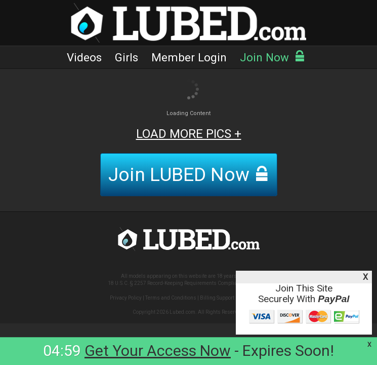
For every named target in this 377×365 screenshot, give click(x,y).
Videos (84, 57)
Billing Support (217, 298)
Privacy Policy (126, 298)
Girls (126, 57)
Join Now (273, 57)
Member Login (189, 57)
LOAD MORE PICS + (188, 134)
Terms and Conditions (170, 298)
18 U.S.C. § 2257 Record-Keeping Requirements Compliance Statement (188, 283)
